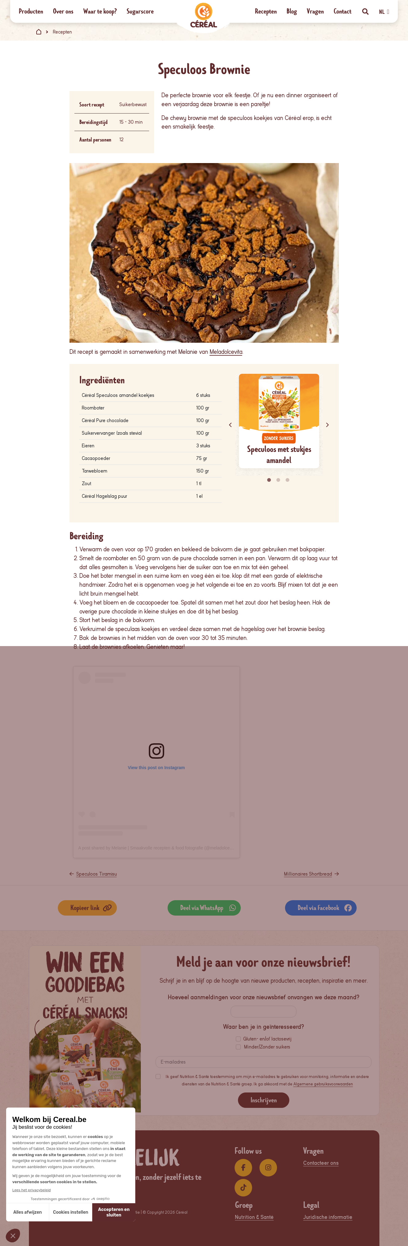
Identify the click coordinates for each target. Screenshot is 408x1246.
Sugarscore (140, 11)
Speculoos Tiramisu (96, 874)
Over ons (63, 11)
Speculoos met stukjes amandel (279, 455)
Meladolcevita (226, 352)
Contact (342, 11)
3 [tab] (288, 480)
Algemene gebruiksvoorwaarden (323, 1084)
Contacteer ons (321, 1163)
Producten (31, 11)
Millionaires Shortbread (308, 874)
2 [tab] (279, 480)
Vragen (315, 11)
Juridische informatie (327, 1217)
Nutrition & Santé (254, 1217)
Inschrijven (264, 1100)
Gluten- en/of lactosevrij (267, 1038)
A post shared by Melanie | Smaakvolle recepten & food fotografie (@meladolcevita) (158, 847)
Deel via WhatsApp (208, 907)
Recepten (266, 11)
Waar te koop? (100, 11)
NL (384, 12)
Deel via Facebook (325, 907)
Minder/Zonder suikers (267, 1046)
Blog (292, 11)
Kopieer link (91, 907)
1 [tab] (270, 480)
